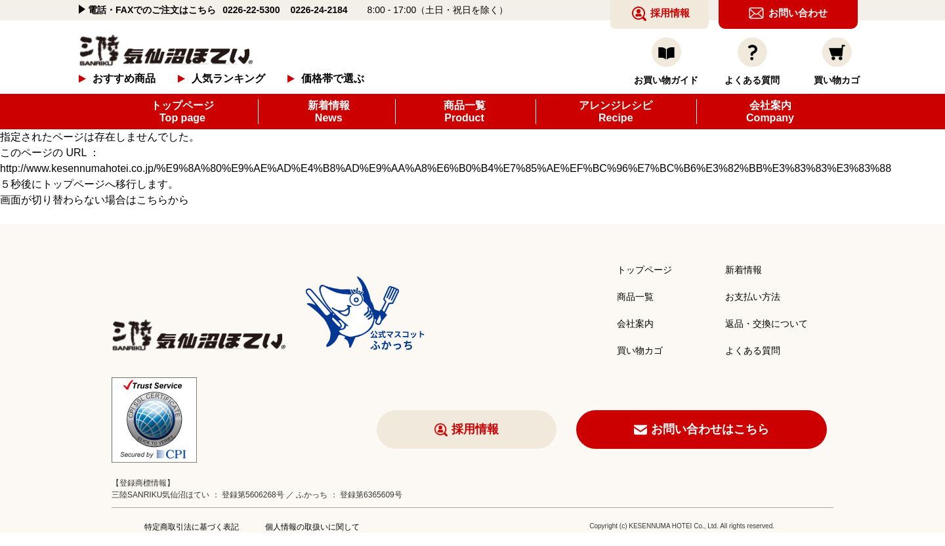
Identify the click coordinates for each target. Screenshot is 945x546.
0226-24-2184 (318, 10)
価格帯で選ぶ (332, 78)
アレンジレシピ (615, 112)
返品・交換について (766, 323)
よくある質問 (752, 350)
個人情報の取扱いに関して (312, 527)
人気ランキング (228, 78)
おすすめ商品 (124, 78)
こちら (152, 199)
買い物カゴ (640, 350)
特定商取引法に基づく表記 (191, 527)
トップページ (182, 112)
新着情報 (329, 112)
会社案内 (770, 112)
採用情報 (475, 429)
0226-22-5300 (251, 10)
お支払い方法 (752, 296)
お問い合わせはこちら (710, 429)
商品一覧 (465, 112)
